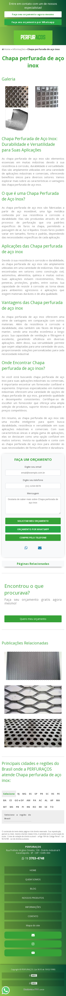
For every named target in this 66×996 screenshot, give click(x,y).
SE (46, 806)
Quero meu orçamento (33, 619)
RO (34, 806)
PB (17, 806)
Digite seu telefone (33, 480)
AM (28, 800)
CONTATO (33, 916)
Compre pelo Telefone (33, 537)
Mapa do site (33, 925)
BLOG (33, 888)
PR (41, 793)
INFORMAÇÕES (33, 907)
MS (11, 806)
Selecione (9, 793)
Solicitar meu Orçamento (33, 521)
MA (58, 800)
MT (5, 806)
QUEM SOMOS (33, 879)
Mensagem (33, 493)
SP (35, 793)
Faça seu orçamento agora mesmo (33, 14)
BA (4, 800)
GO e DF (19, 800)
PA (34, 800)
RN (28, 806)
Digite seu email (33, 466)
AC (40, 800)
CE (10, 800)
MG (24, 793)
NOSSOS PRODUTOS (33, 897)
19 (33, 858)
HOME (33, 870)
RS (52, 793)
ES (30, 793)
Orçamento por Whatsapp (33, 529)
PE (58, 793)
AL (46, 800)
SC (47, 793)
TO (52, 806)
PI (23, 806)
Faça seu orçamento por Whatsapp (33, 22)
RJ (18, 793)
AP (51, 800)
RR (40, 806)
